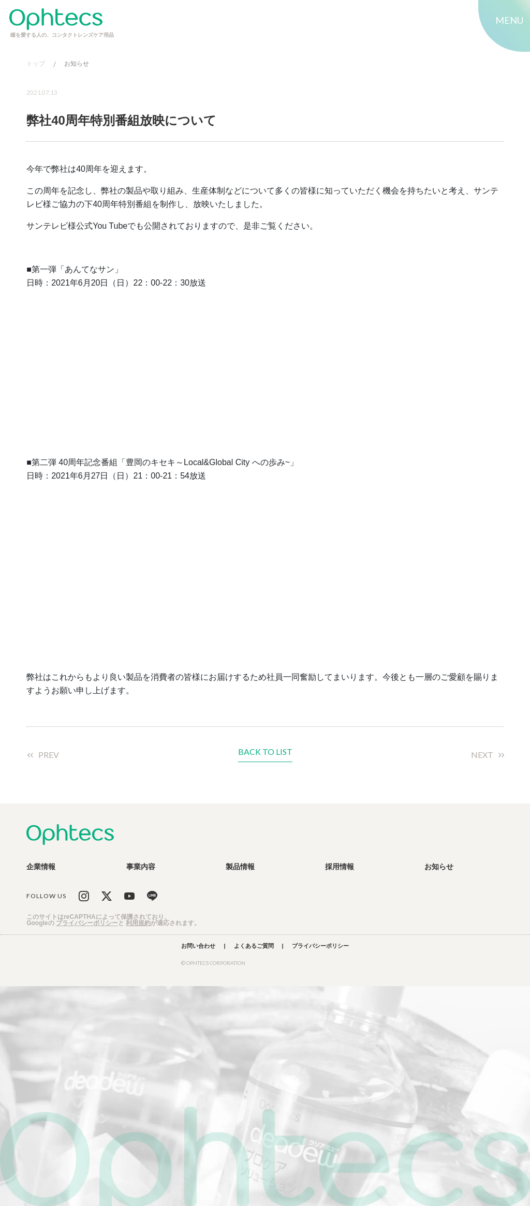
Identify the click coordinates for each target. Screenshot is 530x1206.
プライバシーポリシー (87, 923)
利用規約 (138, 923)
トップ (35, 64)
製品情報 (240, 866)
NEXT (482, 755)
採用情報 (339, 866)
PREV (48, 755)
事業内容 (140, 866)
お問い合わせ (198, 946)
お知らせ (76, 64)
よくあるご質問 (254, 946)
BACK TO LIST (265, 752)
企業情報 (40, 866)
